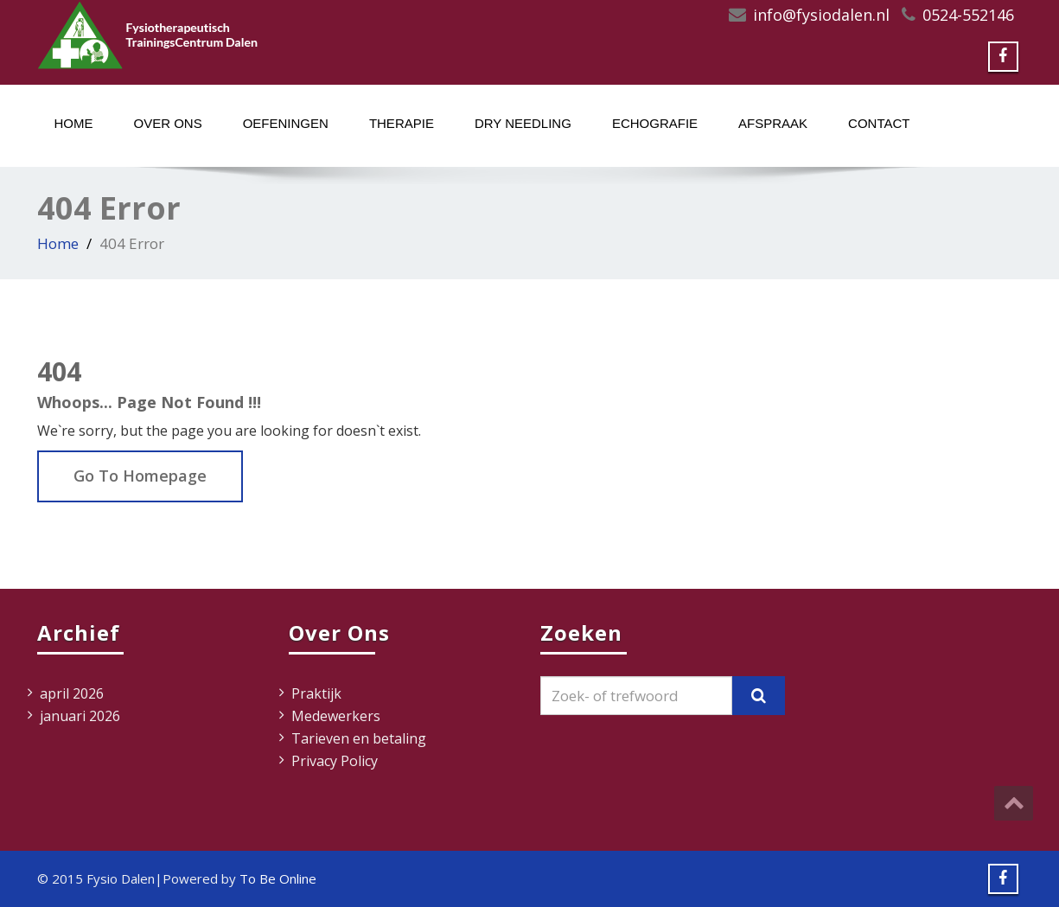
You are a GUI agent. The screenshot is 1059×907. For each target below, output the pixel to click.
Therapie (401, 123)
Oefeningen (286, 123)
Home (73, 123)
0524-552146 (968, 14)
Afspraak (772, 123)
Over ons (168, 123)
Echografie (655, 123)
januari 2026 (80, 715)
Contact (878, 123)
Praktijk (316, 693)
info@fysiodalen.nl (821, 14)
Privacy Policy (334, 760)
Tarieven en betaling (358, 738)
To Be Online (277, 878)
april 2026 (72, 693)
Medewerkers (335, 715)
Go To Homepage (140, 475)
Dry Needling (523, 123)
